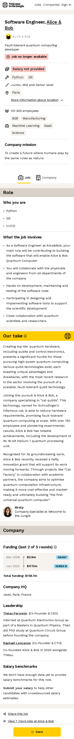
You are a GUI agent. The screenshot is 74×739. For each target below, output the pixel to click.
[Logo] (13, 5)
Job (24, 177)
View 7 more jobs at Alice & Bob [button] (28, 721)
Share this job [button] (15, 714)
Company (45, 177)
